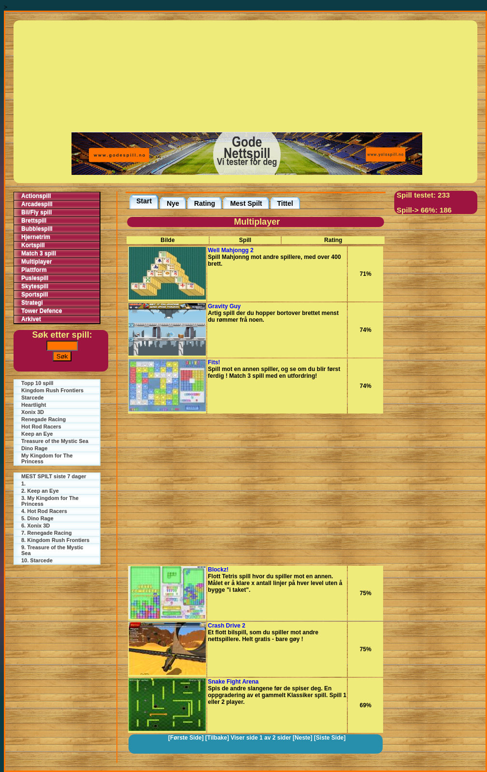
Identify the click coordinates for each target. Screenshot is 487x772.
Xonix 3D (32, 412)
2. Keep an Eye (40, 491)
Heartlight (33, 405)
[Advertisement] (247, 75)
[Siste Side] (329, 737)
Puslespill (34, 278)
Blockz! (218, 569)
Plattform (34, 270)
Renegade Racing (43, 419)
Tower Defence (41, 311)
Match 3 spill (38, 253)
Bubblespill (37, 229)
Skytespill (34, 286)
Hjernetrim (35, 237)
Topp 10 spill (37, 383)
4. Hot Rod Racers (44, 511)
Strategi (32, 303)
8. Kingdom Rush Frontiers (55, 540)
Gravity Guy (224, 306)
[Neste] (303, 737)
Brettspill (33, 220)
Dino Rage (34, 448)
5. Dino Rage (37, 518)
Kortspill (33, 245)
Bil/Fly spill (36, 212)
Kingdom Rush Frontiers (52, 390)
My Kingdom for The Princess (46, 458)
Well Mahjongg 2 (230, 250)
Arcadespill (37, 204)
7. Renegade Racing (46, 533)
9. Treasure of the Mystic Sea (52, 550)
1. (23, 483)
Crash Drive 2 (226, 625)
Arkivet (31, 319)
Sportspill (34, 294)
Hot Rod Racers (41, 426)
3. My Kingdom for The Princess (50, 501)
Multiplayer (36, 261)
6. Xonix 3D (35, 526)
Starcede (32, 397)
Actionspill (36, 196)
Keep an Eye (37, 434)
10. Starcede (37, 560)
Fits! (214, 362)
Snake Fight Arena (233, 681)
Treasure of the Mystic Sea (54, 441)
